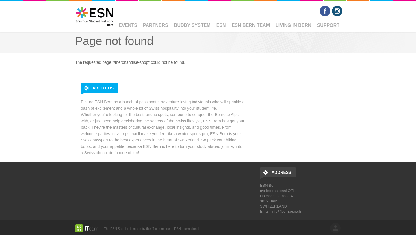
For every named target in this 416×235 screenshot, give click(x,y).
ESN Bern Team (251, 25)
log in (335, 228)
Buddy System (192, 25)
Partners (155, 25)
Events (128, 25)
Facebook (325, 11)
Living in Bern (293, 25)
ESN (221, 25)
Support (328, 25)
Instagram (337, 11)
